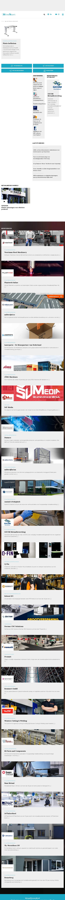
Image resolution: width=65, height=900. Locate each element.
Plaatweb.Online (11, 283)
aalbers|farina (10, 470)
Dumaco (7, 438)
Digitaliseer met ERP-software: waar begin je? (37, 133)
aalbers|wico (9, 315)
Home (3, 21)
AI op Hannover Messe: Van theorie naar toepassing (46, 163)
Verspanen (8, 624)
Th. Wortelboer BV (12, 845)
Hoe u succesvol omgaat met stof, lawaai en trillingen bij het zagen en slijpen (38, 86)
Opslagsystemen (9, 467)
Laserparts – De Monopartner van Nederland (22, 345)
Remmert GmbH (11, 689)
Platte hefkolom (9, 43)
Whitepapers (38, 76)
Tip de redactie (16, 66)
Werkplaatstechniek (10, 41)
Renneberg (8, 878)
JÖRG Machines (11, 377)
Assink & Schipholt (12, 502)
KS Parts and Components (15, 751)
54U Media (8, 407)
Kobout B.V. (9, 596)
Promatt (7, 657)
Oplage (6, 405)
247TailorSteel (10, 813)
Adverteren (48, 71)
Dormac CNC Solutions (13, 626)
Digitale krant (48, 66)
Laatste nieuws (38, 143)
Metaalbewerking (10, 435)
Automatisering (38, 173)
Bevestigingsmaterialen (12, 593)
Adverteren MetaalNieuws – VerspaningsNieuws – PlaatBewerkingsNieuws (39, 100)
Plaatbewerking (38, 154)
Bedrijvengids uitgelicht (52, 76)
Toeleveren (37, 161)
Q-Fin (6, 564)
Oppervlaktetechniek (40, 147)
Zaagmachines (9, 654)
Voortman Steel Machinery (15, 252)
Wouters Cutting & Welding (15, 721)
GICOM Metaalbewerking (55, 95)
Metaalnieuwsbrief (17, 70)
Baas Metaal (9, 783)
